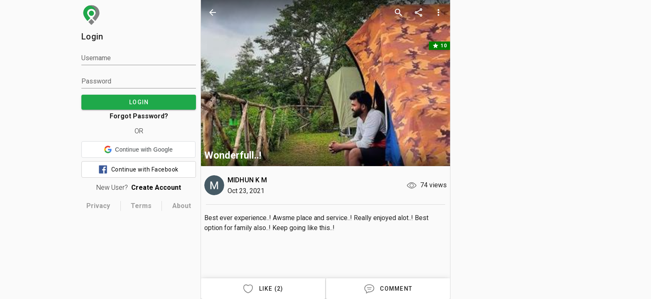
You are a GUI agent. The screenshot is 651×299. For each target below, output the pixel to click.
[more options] (438, 12)
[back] (213, 12)
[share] (418, 12)
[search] (399, 12)
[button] (138, 149)
